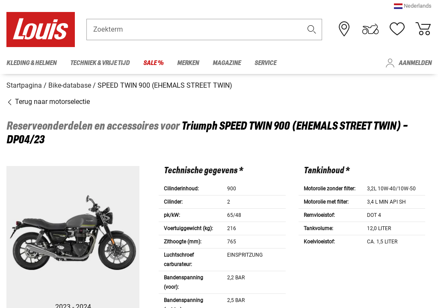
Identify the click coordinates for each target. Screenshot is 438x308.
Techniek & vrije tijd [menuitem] (100, 63)
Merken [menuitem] (188, 63)
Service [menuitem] (265, 63)
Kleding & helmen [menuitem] (31, 63)
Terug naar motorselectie (48, 99)
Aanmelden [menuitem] (415, 63)
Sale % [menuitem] (153, 63)
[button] (413, 10)
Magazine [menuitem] (227, 63)
